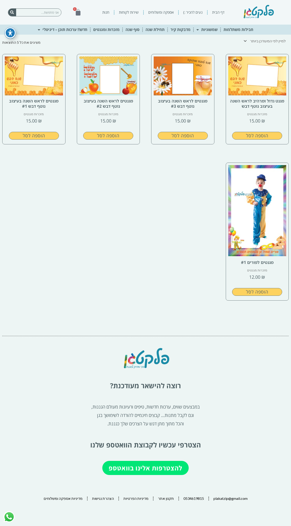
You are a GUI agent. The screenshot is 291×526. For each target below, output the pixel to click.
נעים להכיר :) (193, 12)
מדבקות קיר (181, 29)
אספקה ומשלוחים (161, 12)
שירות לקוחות (129, 12)
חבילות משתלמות (238, 29)
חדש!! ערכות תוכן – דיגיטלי (62, 30)
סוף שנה (132, 29)
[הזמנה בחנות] (266, 40)
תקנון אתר (166, 498)
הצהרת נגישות (103, 498)
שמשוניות (207, 30)
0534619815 (193, 498)
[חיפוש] (12, 12)
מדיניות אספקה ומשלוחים (63, 498)
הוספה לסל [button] (257, 135)
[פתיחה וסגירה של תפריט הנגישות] (10, 27)
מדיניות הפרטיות (135, 498)
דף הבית (218, 12)
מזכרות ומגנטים (106, 29)
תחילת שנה (155, 29)
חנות (105, 12)
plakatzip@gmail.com (230, 498)
